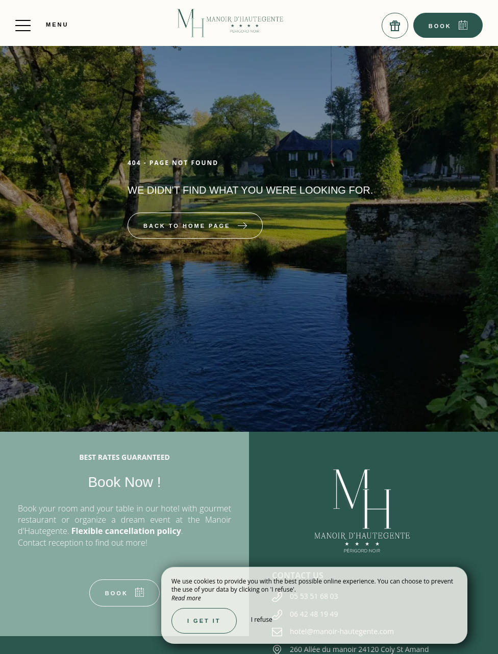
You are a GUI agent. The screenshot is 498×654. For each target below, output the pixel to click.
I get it (204, 621)
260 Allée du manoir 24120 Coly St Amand (359, 649)
